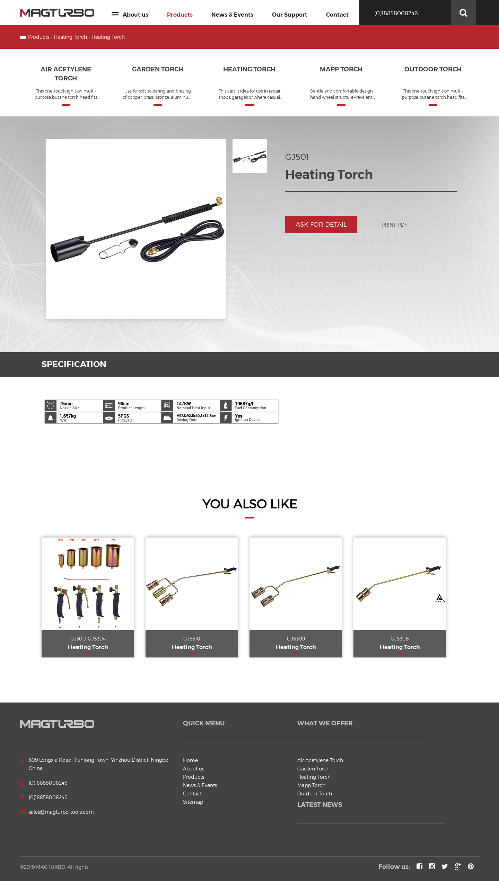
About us (130, 15)
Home (190, 760)
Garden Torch (313, 768)
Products (180, 15)
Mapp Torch (311, 785)
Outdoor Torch (314, 793)
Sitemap (193, 802)
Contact (337, 15)
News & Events (232, 15)
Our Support (289, 15)
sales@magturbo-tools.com (61, 812)
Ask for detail (321, 224)
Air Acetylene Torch (320, 760)
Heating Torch (70, 37)
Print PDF (394, 225)
